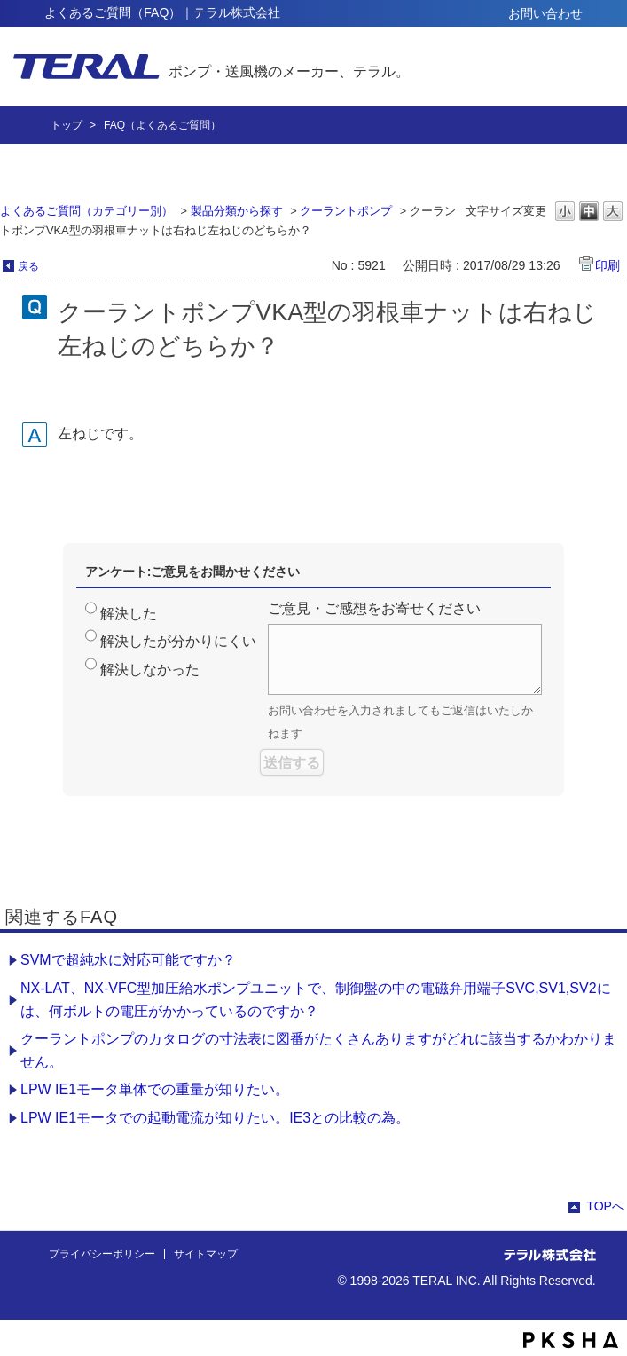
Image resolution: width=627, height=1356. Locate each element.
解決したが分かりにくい (178, 641)
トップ (66, 125)
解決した (128, 613)
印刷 (607, 265)
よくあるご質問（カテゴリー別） (86, 210)
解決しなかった (150, 669)
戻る (28, 266)
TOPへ (605, 1206)
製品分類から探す (237, 210)
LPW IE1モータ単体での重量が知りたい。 (154, 1089)
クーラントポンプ (346, 210)
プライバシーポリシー (102, 1254)
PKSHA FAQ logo (570, 1340)
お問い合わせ (545, 13)
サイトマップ (206, 1254)
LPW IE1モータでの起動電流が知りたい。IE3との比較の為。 (215, 1117)
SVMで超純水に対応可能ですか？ (128, 959)
